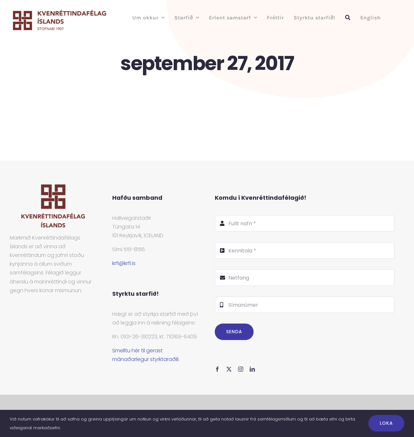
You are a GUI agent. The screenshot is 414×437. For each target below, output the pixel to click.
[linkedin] (252, 369)
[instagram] (240, 369)
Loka (386, 423)
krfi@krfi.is (124, 263)
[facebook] (217, 369)
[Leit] (348, 17)
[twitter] (229, 369)
